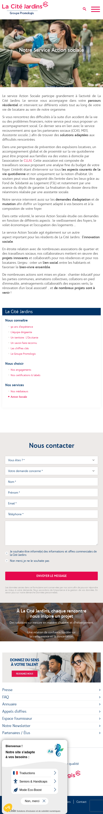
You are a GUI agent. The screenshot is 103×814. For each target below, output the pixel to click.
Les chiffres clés (20, 348)
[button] (7, 807)
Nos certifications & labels (25, 375)
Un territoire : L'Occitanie (24, 337)
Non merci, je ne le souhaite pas (29, 560)
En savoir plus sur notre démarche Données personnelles (51, 591)
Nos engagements (21, 369)
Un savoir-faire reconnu (24, 343)
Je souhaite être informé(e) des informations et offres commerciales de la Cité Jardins (53, 553)
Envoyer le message (51, 576)
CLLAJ (28, 161)
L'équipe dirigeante (21, 332)
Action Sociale (19, 396)
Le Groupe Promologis (23, 353)
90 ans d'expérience (22, 326)
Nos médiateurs (19, 391)
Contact (81, 802)
